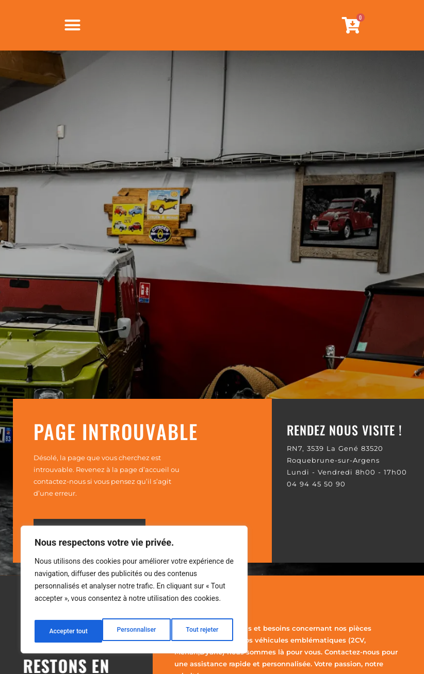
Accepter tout (201, 631)
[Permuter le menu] (72, 38)
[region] (134, 593)
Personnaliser (67, 631)
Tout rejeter (134, 631)
